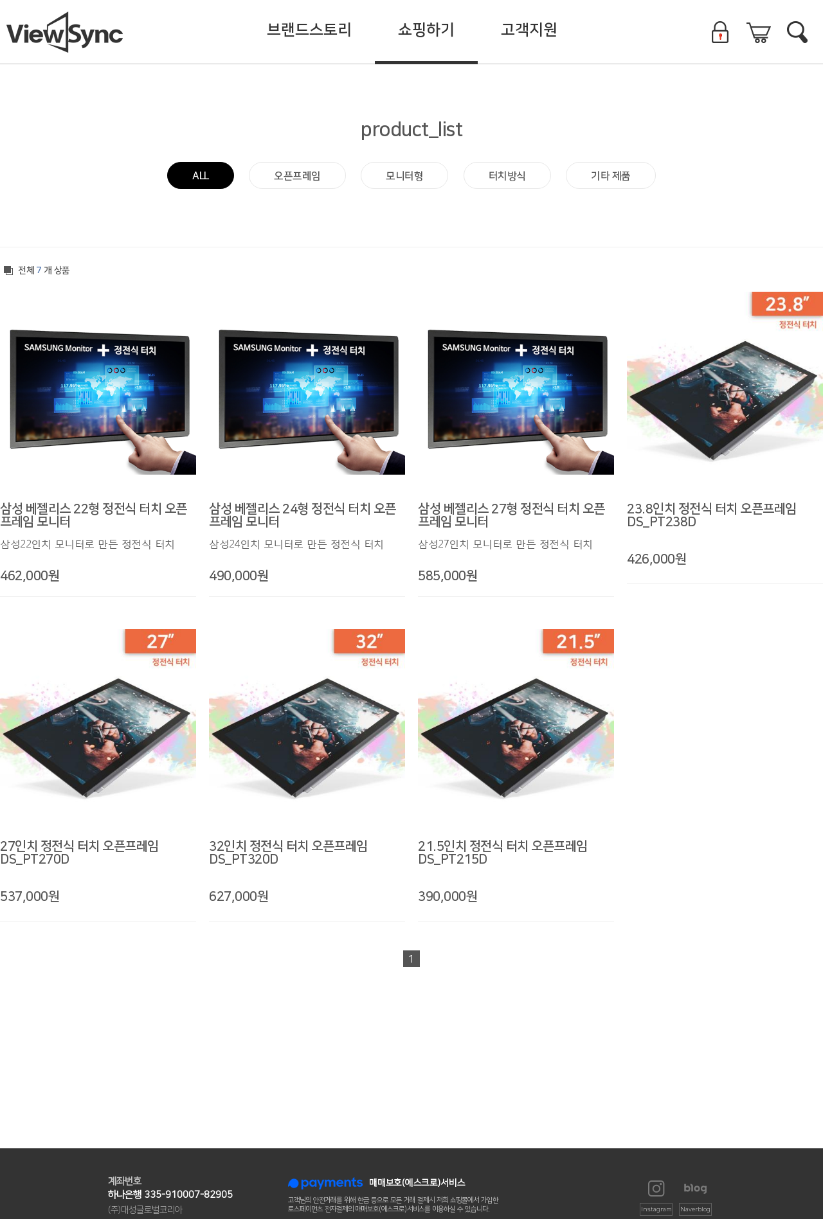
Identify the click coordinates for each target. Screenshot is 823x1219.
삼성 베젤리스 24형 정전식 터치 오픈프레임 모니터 (302, 515)
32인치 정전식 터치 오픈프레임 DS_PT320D (288, 852)
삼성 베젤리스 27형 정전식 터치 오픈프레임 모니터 (511, 515)
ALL (200, 176)
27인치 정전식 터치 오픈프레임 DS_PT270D (79, 852)
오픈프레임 (297, 176)
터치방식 (507, 176)
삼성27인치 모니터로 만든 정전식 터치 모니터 (505, 544)
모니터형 (404, 176)
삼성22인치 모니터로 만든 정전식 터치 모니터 (87, 544)
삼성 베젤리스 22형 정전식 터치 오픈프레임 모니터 (93, 515)
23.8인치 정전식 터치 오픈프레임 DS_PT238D (712, 515)
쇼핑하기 (426, 30)
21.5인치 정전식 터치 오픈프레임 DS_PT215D (503, 852)
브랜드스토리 (309, 30)
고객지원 (529, 30)
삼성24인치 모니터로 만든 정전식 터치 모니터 (296, 544)
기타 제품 (611, 176)
